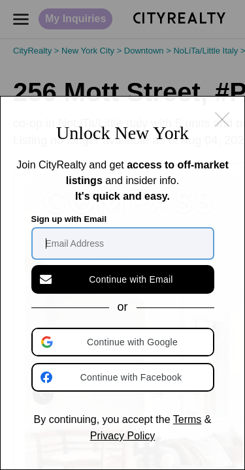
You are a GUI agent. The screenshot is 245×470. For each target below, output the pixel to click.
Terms (187, 419)
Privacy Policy (122, 435)
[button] (124, 342)
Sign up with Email (69, 219)
